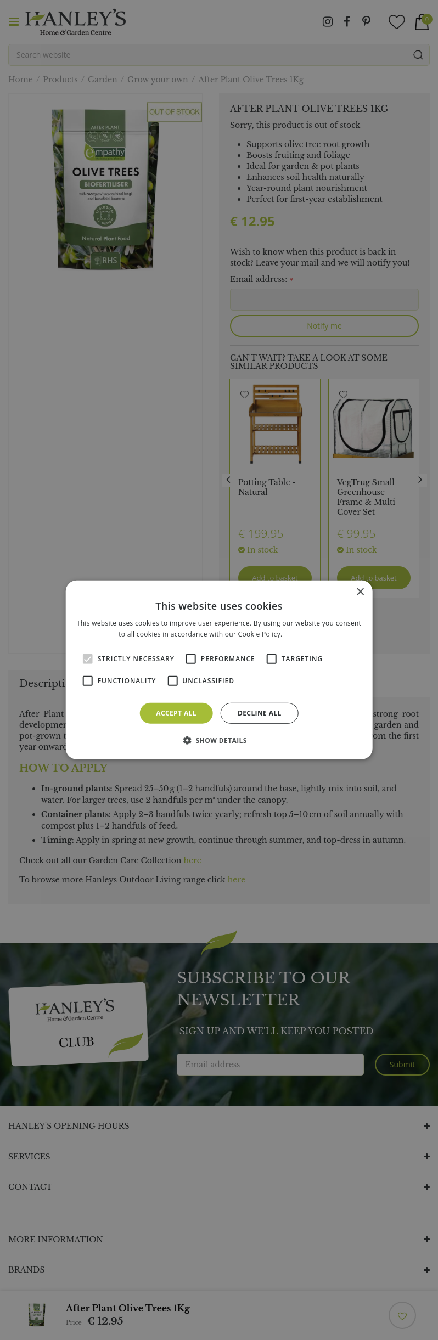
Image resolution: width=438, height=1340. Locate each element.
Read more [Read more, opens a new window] (301, 634)
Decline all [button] (260, 713)
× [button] (360, 592)
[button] (219, 740)
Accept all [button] (176, 713)
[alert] (219, 670)
